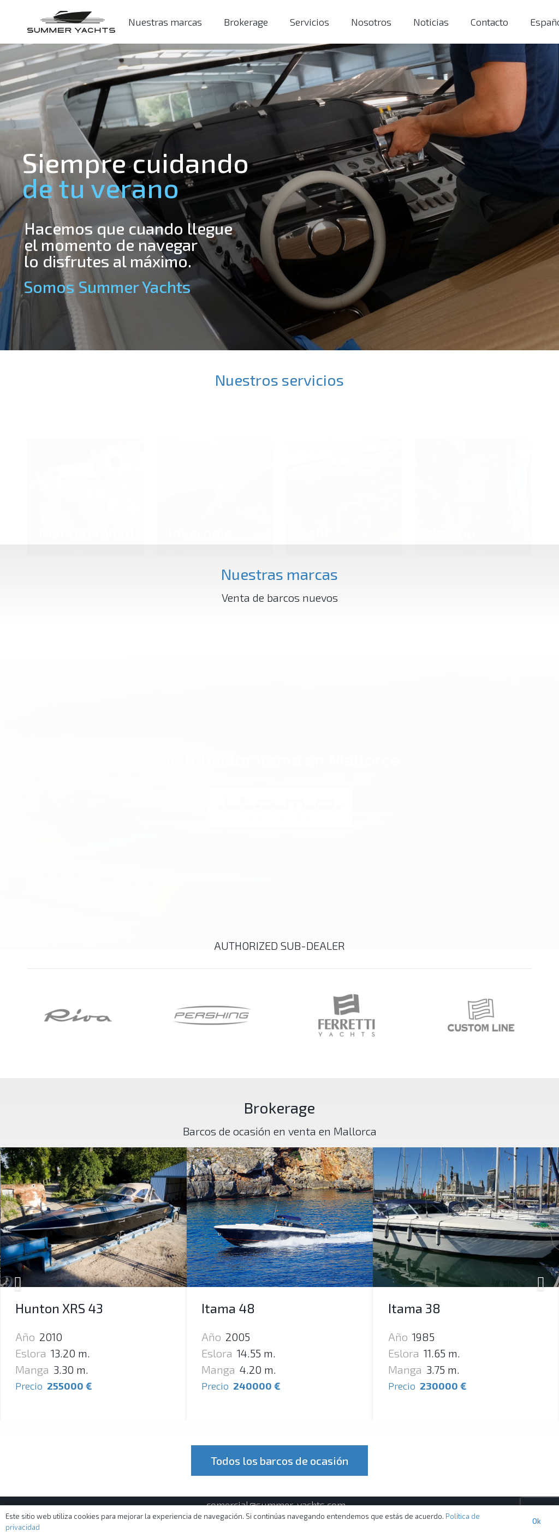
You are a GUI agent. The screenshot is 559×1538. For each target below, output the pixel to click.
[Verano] (473, 464)
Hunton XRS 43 (245, 1308)
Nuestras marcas (279, 574)
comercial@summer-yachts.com (276, 1505)
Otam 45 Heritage (66, 1308)
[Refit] (344, 464)
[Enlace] (71, 22)
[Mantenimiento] (85, 464)
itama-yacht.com (279, 833)
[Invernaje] (215, 464)
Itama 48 (414, 1308)
